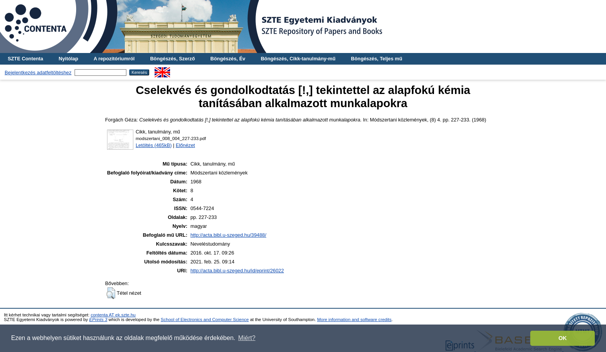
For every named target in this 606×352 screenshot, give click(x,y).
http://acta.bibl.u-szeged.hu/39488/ (228, 235)
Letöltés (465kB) (154, 145)
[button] (110, 293)
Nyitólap (68, 59)
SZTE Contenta (25, 59)
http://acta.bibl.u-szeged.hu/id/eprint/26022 (237, 270)
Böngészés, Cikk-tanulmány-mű (298, 59)
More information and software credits (354, 319)
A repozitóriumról (114, 59)
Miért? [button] (246, 338)
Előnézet (185, 145)
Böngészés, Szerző (172, 59)
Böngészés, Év (227, 59)
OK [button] (562, 338)
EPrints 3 (98, 319)
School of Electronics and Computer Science (205, 319)
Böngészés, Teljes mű (376, 59)
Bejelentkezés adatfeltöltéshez (38, 72)
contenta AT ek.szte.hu (113, 315)
